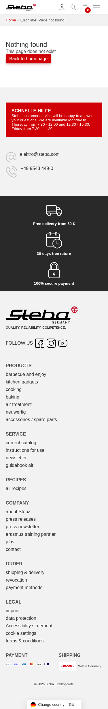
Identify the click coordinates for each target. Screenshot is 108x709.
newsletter (16, 457)
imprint (13, 610)
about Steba (18, 511)
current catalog (21, 442)
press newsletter (22, 526)
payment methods (24, 587)
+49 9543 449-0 (37, 168)
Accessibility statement (29, 625)
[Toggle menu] (96, 7)
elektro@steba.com (40, 154)
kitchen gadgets (22, 381)
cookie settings (21, 633)
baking (12, 396)
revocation (16, 580)
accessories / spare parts (31, 419)
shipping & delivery (25, 572)
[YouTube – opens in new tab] (62, 343)
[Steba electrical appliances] (21, 7)
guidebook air (19, 465)
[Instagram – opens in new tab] (51, 343)
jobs (10, 541)
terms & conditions (25, 640)
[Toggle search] (73, 7)
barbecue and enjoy (26, 374)
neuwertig (16, 412)
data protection (21, 618)
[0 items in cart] (85, 7)
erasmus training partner (31, 534)
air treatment (19, 404)
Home (11, 20)
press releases (21, 519)
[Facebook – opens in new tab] (39, 343)
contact (13, 549)
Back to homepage (28, 58)
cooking (14, 389)
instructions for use (25, 450)
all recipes (16, 488)
